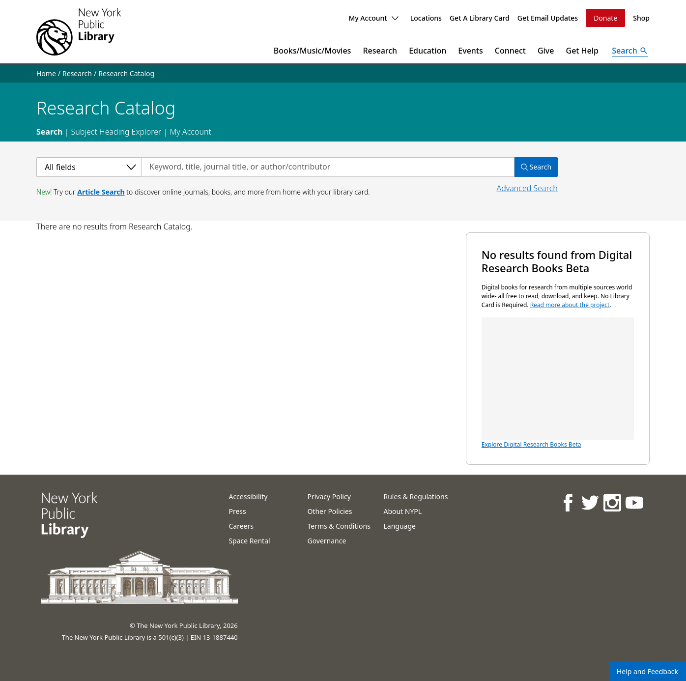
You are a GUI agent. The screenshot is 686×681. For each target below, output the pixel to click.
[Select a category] (88, 167)
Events (470, 50)
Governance (326, 540)
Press (237, 511)
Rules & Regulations (415, 496)
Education (427, 50)
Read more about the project (570, 305)
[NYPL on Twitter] (589, 502)
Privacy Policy (328, 496)
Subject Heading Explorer (116, 131)
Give (546, 50)
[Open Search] (630, 50)
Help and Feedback (647, 671)
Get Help (582, 50)
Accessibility (248, 496)
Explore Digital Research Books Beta (558, 383)
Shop (641, 18)
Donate (605, 18)
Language (399, 526)
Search (49, 131)
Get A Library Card (480, 18)
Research (380, 50)
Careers (241, 526)
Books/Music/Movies (312, 50)
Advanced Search (526, 188)
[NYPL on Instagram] (611, 502)
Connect (510, 50)
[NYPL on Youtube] (633, 502)
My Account (373, 18)
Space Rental (249, 540)
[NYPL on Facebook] (567, 502)
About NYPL (402, 511)
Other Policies (329, 511)
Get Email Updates (547, 18)
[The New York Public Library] (78, 32)
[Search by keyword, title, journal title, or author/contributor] (327, 167)
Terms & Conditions (339, 526)
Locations (426, 18)
